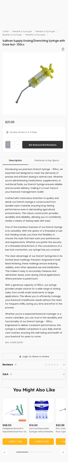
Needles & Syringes (22, 31)
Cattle (6, 31)
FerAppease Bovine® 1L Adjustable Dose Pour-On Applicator (14, 431)
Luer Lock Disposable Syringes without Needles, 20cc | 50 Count (41, 431)
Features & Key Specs (46, 160)
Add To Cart (42, 144)
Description (15, 160)
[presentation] (5, 452)
